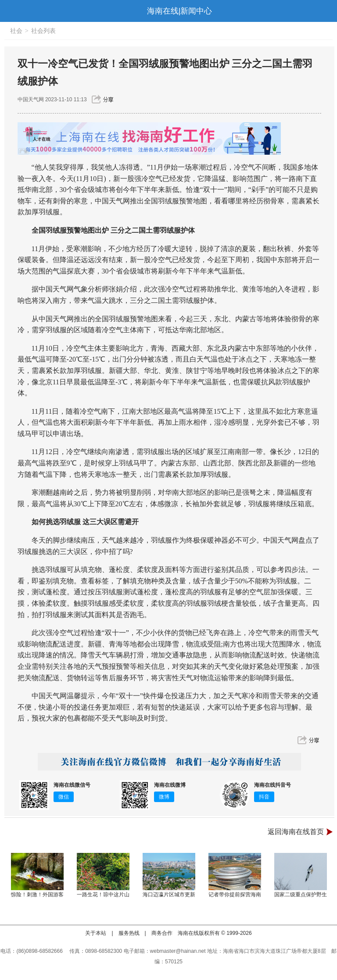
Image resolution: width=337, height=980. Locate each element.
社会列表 (43, 30)
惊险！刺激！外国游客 (37, 894)
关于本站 (95, 933)
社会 (16, 30)
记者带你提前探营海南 (234, 894)
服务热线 (129, 933)
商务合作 (161, 933)
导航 (11, 11)
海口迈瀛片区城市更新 (169, 894)
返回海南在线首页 (296, 831)
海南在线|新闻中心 (179, 11)
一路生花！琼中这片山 (103, 894)
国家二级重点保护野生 (300, 894)
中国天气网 (31, 99)
